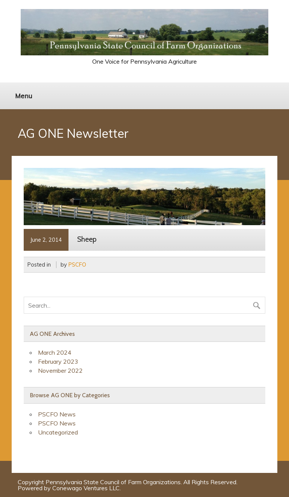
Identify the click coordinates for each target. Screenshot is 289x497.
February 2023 (58, 361)
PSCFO (77, 264)
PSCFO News (57, 414)
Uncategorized (58, 432)
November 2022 (60, 370)
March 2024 (54, 352)
